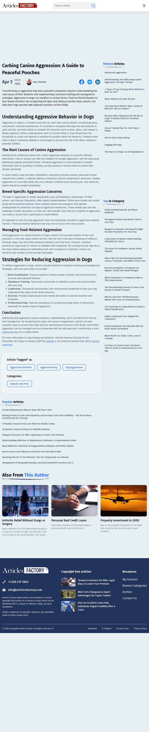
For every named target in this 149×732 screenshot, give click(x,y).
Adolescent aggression (116, 72)
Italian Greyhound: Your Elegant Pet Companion (122, 317)
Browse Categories (134, 684)
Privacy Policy (140, 727)
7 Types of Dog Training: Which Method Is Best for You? (124, 90)
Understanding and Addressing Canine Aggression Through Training (123, 80)
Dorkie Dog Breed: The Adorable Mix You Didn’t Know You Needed (124, 327)
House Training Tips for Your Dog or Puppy (122, 129)
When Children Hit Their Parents (120, 99)
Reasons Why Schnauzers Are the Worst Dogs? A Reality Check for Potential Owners (124, 118)
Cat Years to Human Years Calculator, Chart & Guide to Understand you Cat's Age (123, 348)
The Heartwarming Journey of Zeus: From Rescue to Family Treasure (124, 288)
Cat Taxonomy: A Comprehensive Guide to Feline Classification (125, 308)
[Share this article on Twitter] (89, 82)
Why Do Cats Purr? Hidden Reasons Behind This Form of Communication (122, 298)
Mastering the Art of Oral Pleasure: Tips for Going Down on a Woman (35, 555)
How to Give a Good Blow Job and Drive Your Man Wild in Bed (31, 550)
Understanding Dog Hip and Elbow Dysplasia (121, 211)
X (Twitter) (106, 727)
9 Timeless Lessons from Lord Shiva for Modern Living (28, 522)
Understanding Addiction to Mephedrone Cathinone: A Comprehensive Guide (39, 539)
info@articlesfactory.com (22, 688)
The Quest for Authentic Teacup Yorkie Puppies (123, 250)
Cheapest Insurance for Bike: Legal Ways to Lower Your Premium (33, 533)
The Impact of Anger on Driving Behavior (124, 152)
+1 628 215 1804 (15, 680)
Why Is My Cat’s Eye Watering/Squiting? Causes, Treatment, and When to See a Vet (125, 259)
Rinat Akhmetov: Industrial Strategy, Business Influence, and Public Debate (38, 544)
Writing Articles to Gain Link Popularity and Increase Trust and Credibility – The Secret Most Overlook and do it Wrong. (46, 515)
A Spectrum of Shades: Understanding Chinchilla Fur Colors (123, 240)
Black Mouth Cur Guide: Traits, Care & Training (122, 337)
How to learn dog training (117, 137)
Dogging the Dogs (113, 145)
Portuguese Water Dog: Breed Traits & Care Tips (123, 220)
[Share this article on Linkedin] (97, 82)
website (50, 439)
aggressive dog (10, 430)
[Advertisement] (74, 34)
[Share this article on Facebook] (81, 82)
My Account (129, 678)
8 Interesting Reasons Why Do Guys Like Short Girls (27, 508)
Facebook (92, 727)
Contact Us (129, 697)
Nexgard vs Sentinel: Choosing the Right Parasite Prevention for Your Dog (124, 230)
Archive (127, 690)
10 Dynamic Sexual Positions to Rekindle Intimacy (26, 527)
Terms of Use (123, 727)
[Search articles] (93, 5)
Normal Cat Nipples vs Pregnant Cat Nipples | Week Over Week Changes (122, 269)
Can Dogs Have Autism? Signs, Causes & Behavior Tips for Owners (123, 107)
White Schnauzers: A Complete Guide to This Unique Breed (124, 279)
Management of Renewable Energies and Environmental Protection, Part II (37, 561)
